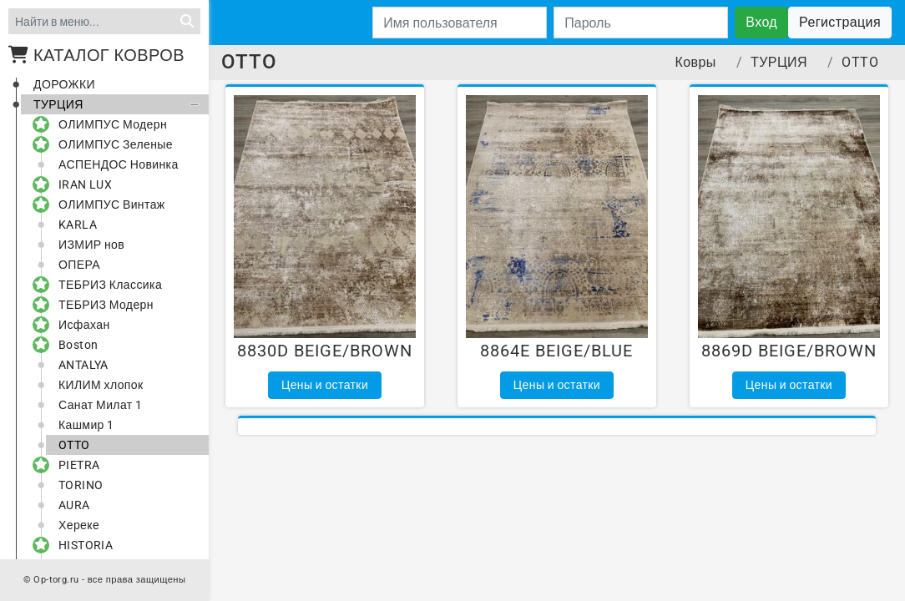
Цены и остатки (324, 384)
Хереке (78, 525)
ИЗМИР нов (91, 244)
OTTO (74, 445)
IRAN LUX (79, 184)
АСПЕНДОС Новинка (118, 164)
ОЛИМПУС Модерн (106, 124)
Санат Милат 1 (100, 405)
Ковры (695, 62)
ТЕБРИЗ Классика (104, 284)
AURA (74, 505)
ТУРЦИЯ (119, 104)
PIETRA (72, 465)
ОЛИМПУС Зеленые (109, 144)
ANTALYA (83, 364)
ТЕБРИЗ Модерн (100, 304)
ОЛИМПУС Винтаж (105, 204)
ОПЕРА (79, 264)
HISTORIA (79, 545)
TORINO (80, 485)
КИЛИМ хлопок (101, 384)
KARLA (77, 224)
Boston (72, 344)
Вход (761, 22)
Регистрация (840, 22)
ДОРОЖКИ (64, 84)
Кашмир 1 (86, 425)
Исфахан (78, 324)
